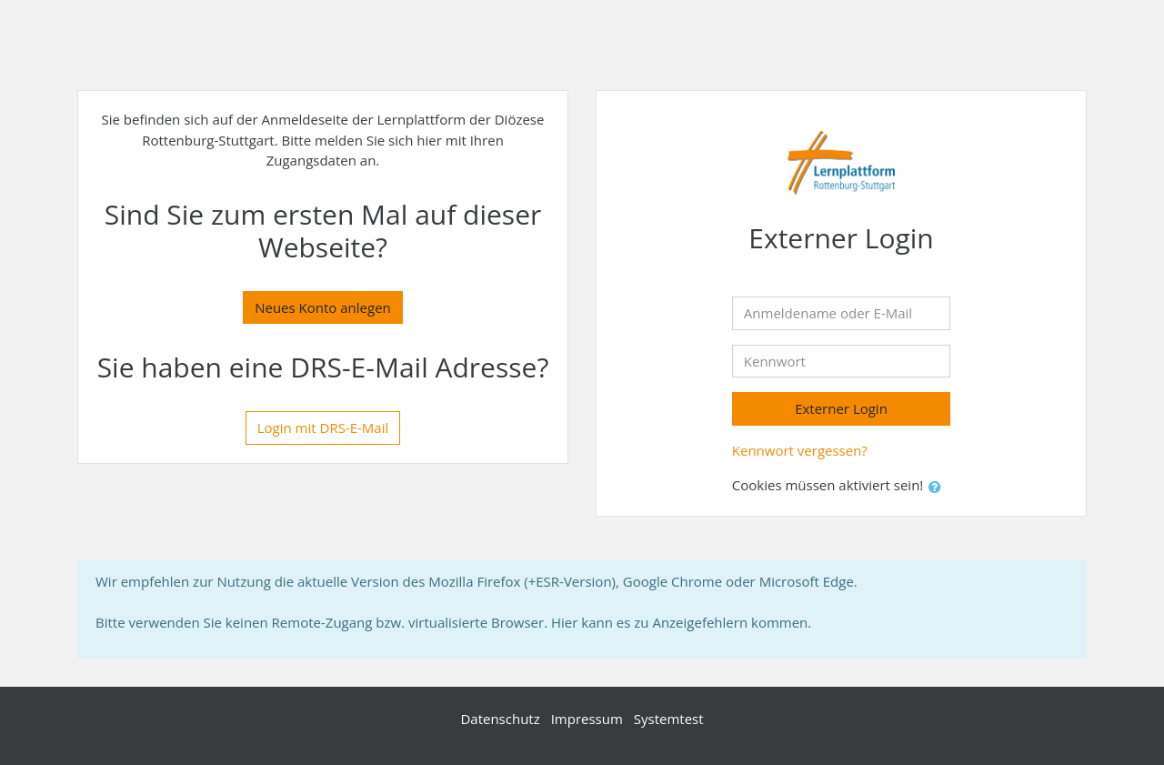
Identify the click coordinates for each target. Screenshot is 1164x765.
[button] (938, 487)
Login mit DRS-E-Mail (323, 427)
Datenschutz (499, 719)
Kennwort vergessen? (800, 450)
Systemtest (669, 719)
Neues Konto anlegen (323, 307)
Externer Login (841, 408)
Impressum (587, 719)
